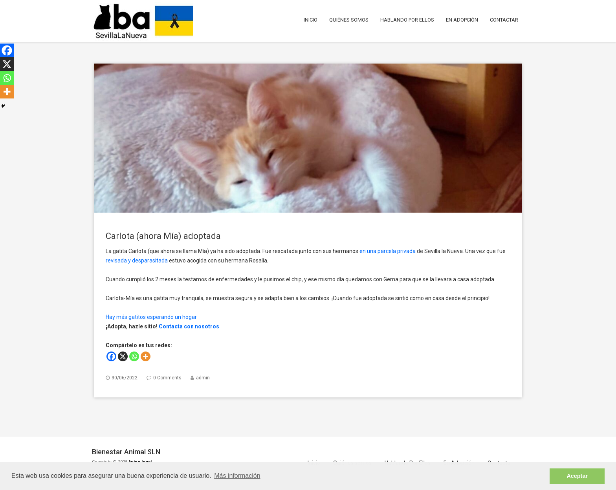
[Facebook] (111, 356)
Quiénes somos (348, 20)
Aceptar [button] (577, 476)
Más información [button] (237, 475)
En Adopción (462, 20)
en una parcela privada (387, 251)
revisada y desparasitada (137, 260)
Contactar (504, 20)
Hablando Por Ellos (407, 20)
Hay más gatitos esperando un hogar (151, 317)
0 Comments (167, 378)
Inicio (310, 20)
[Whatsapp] (134, 356)
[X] (123, 356)
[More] (145, 356)
